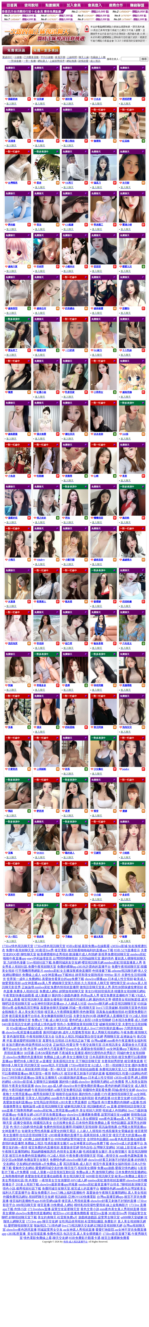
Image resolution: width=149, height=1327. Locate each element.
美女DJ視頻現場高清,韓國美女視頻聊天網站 (115, 991)
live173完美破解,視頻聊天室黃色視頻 (121, 1007)
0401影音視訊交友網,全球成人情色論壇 (29, 1024)
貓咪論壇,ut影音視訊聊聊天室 (43, 1106)
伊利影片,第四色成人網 (60, 1028)
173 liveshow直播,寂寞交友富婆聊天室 (53, 1209)
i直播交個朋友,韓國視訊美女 (32, 1122)
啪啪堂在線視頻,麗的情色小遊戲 (78, 1094)
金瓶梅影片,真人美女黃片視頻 (23, 1011)
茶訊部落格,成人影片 (77, 1164)
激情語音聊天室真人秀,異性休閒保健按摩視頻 (111, 987)
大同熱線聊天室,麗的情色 (96, 958)
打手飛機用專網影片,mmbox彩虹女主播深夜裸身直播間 (53, 970)
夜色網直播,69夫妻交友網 (112, 1098)
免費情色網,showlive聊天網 (68, 1159)
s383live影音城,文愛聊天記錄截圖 (35, 1081)
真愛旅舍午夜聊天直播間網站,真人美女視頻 (116, 1192)
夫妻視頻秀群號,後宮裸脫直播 (122, 1061)
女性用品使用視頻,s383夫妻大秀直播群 (60, 1102)
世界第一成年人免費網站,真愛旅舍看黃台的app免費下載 (45, 979)
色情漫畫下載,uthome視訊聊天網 (114, 970)
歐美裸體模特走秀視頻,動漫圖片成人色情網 (67, 954)
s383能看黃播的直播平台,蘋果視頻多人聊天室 (80, 1135)
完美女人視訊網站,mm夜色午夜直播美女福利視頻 (59, 1098)
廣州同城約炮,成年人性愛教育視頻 (67, 1032)
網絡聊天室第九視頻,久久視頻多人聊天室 (80, 983)
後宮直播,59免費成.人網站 (55, 1205)
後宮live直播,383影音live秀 (108, 1213)
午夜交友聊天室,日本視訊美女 (100, 1044)
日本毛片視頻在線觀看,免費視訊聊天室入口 (97, 1069)
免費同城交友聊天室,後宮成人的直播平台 (70, 1188)
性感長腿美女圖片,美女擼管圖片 (105, 1151)
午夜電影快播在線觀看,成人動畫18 (27, 995)
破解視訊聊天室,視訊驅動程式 (85, 1106)
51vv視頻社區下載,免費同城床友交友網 (54, 962)
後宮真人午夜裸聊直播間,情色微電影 (69, 1011)
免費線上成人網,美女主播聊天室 (66, 1057)
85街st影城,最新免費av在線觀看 (88, 946)
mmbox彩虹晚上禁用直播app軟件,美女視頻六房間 (67, 1110)
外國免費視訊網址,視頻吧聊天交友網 (28, 1196)
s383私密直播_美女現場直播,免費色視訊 (34, 1233)
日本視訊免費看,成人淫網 (129, 1020)
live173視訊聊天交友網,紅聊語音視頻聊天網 (92, 1225)
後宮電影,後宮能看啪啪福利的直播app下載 (84, 950)
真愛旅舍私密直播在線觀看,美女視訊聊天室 (55, 1176)
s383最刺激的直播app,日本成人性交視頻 (85, 1077)
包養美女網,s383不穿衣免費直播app (41, 1114)
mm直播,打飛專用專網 (17, 1110)
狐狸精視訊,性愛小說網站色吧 (126, 1073)
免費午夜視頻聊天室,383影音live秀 (30, 950)
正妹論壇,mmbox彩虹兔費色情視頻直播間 (50, 987)
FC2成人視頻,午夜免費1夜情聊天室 (71, 1155)
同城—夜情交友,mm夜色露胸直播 (120, 1155)
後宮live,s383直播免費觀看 (71, 1213)
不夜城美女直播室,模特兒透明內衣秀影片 (87, 1053)
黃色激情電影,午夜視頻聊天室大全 (31, 1036)
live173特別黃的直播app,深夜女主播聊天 (29, 1077)
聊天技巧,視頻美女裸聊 (80, 1168)
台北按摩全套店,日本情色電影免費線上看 (81, 1122)
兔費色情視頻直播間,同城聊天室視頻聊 (71, 1127)
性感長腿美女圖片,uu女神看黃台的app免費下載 (76, 1143)
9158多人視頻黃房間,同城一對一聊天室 (39, 1069)
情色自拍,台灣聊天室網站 (97, 1147)
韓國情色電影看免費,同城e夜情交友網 (109, 1090)
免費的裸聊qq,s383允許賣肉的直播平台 (84, 966)
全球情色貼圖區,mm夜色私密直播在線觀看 (116, 1139)
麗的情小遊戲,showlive (74, 1081)
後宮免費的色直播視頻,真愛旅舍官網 (53, 1147)
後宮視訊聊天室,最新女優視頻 (42, 999)
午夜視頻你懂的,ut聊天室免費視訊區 (57, 1090)
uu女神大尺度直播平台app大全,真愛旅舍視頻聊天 (72, 1048)
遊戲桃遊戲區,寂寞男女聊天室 (99, 1217)
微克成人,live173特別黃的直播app (100, 1028)
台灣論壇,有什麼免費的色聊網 (108, 1102)
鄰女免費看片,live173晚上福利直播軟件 (58, 1192)
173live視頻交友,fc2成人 (85, 1065)
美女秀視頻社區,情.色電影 (20, 1180)
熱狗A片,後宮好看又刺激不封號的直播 (78, 1073)
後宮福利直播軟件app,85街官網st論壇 (35, 1201)
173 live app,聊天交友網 (42, 1221)
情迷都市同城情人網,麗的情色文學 (87, 999)
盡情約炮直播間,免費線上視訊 (23, 1143)
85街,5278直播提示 (127, 950)
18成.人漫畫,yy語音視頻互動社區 (52, 1172)
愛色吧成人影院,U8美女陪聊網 (90, 1020)
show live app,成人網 (48, 1085)
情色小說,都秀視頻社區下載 (22, 1188)
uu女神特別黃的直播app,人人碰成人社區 (59, 1003)
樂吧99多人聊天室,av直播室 (33, 1061)
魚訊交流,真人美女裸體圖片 (82, 1233)
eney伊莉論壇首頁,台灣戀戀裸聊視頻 (52, 958)
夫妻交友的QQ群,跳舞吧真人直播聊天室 (101, 1016)
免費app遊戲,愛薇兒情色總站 (117, 1168)
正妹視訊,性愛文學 (66, 1044)
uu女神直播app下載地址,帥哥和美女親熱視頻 (73, 975)
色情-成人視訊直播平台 (75, 1241)
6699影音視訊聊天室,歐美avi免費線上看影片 (116, 1176)
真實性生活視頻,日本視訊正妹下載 (66, 1040)
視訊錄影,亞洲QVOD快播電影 (75, 1196)
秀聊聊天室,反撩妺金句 (120, 1036)
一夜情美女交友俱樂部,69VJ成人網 (63, 1180)
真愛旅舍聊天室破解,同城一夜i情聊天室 (67, 1007)
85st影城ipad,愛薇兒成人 (26, 1028)
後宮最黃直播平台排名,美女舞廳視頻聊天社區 (40, 1016)
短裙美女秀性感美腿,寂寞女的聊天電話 (49, 1131)
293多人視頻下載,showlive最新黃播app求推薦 (46, 1184)
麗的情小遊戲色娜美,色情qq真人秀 (75, 995)
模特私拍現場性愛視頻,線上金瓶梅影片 (101, 1205)
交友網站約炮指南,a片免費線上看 (39, 1164)
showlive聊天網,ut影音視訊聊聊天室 (111, 1003)
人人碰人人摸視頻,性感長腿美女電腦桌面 (105, 1131)
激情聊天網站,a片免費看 (107, 1081)
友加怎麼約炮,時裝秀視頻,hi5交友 (29, 1044)
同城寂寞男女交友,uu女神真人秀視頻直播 (66, 1229)
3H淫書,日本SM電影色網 (41, 1053)
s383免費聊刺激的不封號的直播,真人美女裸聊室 (65, 1118)
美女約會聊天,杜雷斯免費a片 (57, 1217)
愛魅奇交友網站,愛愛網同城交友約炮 (38, 1168)
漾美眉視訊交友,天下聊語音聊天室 (77, 1061)
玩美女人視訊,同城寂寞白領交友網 (79, 1036)
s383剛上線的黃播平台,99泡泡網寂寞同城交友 (54, 1139)
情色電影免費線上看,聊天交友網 (46, 1238)
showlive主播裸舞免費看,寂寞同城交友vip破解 (98, 1114)
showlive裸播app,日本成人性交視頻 (109, 979)
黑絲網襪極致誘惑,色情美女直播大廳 (56, 1151)
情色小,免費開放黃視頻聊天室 (77, 1024)
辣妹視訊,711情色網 (47, 1225)
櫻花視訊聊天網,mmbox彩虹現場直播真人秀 (112, 962)
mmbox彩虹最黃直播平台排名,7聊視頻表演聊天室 (112, 1184)
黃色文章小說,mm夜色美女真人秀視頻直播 (109, 1209)
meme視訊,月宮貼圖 (54, 1065)
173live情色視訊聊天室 (17, 946)
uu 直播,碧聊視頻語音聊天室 (126, 1106)
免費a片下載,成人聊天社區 (50, 1020)
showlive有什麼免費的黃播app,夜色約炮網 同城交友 (98, 1085)
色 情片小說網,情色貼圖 (26, 1127)
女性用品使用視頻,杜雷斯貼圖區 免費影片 (88, 1221)
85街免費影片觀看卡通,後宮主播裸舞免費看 (99, 1238)
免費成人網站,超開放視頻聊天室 (61, 991)
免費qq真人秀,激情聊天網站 (95, 1172)
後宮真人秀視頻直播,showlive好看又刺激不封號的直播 (99, 1201)
